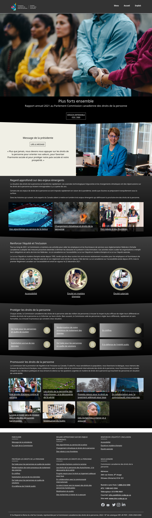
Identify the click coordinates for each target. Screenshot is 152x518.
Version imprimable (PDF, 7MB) (76, 116)
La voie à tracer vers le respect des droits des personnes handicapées (24, 417)
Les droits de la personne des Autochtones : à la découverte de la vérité (58, 394)
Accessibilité (31, 293)
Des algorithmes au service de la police (28, 229)
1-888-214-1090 (123, 485)
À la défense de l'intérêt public (115, 344)
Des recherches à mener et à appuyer (92, 419)
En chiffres (106, 330)
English (139, 5)
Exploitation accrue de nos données (23, 344)
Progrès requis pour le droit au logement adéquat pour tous (93, 396)
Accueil (128, 5)
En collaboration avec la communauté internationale (126, 396)
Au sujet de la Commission (22, 445)
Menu (116, 5)
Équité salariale (121, 293)
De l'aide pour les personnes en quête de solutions (69, 344)
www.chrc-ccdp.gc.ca (118, 498)
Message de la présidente (22, 442)
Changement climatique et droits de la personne (74, 227)
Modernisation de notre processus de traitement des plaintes (69, 330)
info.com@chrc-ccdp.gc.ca (120, 495)
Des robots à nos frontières (113, 229)
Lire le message (37, 144)
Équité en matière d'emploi (76, 295)
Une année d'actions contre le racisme (24, 396)
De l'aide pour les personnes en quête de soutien (23, 330)
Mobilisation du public (54, 420)
